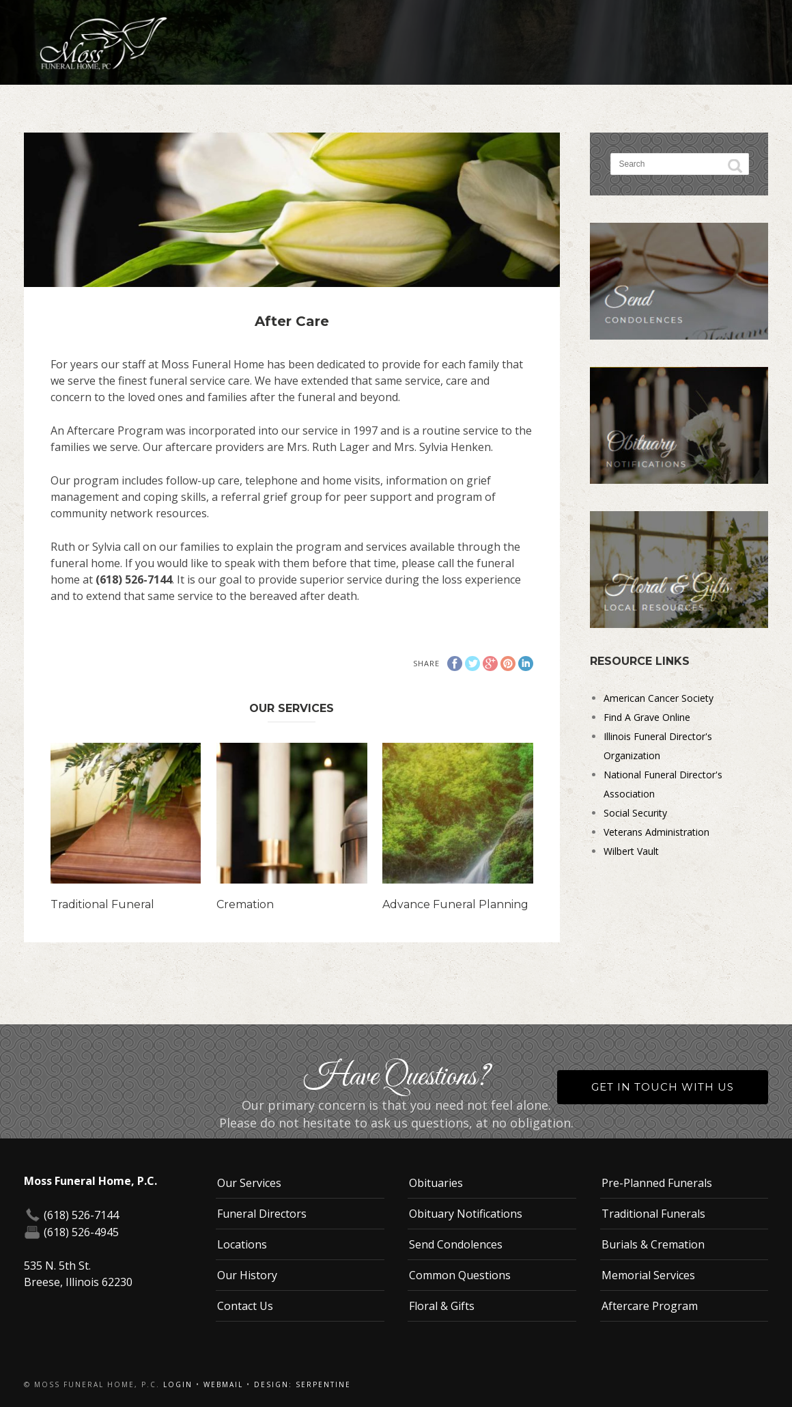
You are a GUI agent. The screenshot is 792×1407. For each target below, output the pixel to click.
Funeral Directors (262, 1213)
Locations (242, 1244)
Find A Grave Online (647, 717)
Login (178, 1384)
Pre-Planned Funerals (657, 1182)
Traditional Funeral (102, 904)
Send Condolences (456, 1244)
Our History (247, 1275)
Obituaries (436, 1182)
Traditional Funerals (653, 1213)
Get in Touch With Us (662, 1086)
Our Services (249, 1182)
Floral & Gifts (442, 1305)
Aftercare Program (650, 1305)
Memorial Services (648, 1275)
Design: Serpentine (302, 1384)
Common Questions (460, 1275)
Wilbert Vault (631, 851)
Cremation (245, 904)
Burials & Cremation (653, 1244)
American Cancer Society (658, 698)
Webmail (223, 1384)
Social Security (635, 812)
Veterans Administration (656, 831)
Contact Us (245, 1305)
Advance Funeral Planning (455, 904)
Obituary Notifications (465, 1213)
